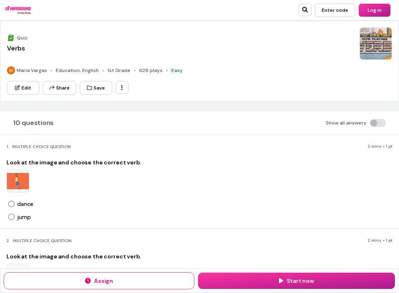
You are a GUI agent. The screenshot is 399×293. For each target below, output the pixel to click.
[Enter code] (335, 10)
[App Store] (178, 60)
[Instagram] (251, 83)
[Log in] (374, 10)
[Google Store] (227, 60)
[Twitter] (223, 83)
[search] (305, 9)
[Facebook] (237, 83)
